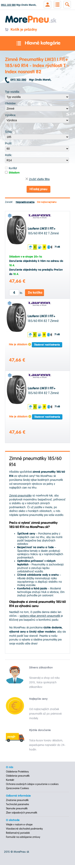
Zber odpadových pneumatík (21, 812)
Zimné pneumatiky (20, 495)
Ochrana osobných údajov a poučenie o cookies (32, 784)
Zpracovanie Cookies (17, 788)
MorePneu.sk (21, 852)
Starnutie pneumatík (17, 808)
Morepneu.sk (31, 16)
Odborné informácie (18, 796)
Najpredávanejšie (25, 202)
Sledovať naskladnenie (47, 344)
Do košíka (35, 293)
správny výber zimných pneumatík (40, 616)
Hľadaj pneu (38, 189)
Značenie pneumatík (17, 800)
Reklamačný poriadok (18, 832)
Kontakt (10, 780)
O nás (9, 767)
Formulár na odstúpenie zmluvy (23, 837)
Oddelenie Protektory (17, 771)
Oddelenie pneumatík (18, 775)
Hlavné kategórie (37, 43)
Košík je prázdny (21, 29)
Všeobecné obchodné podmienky (24, 828)
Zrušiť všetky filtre (37, 179)
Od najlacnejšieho (47, 202)
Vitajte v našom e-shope (19, 824)
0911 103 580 (8, 5)
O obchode (13, 820)
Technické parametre (17, 804)
